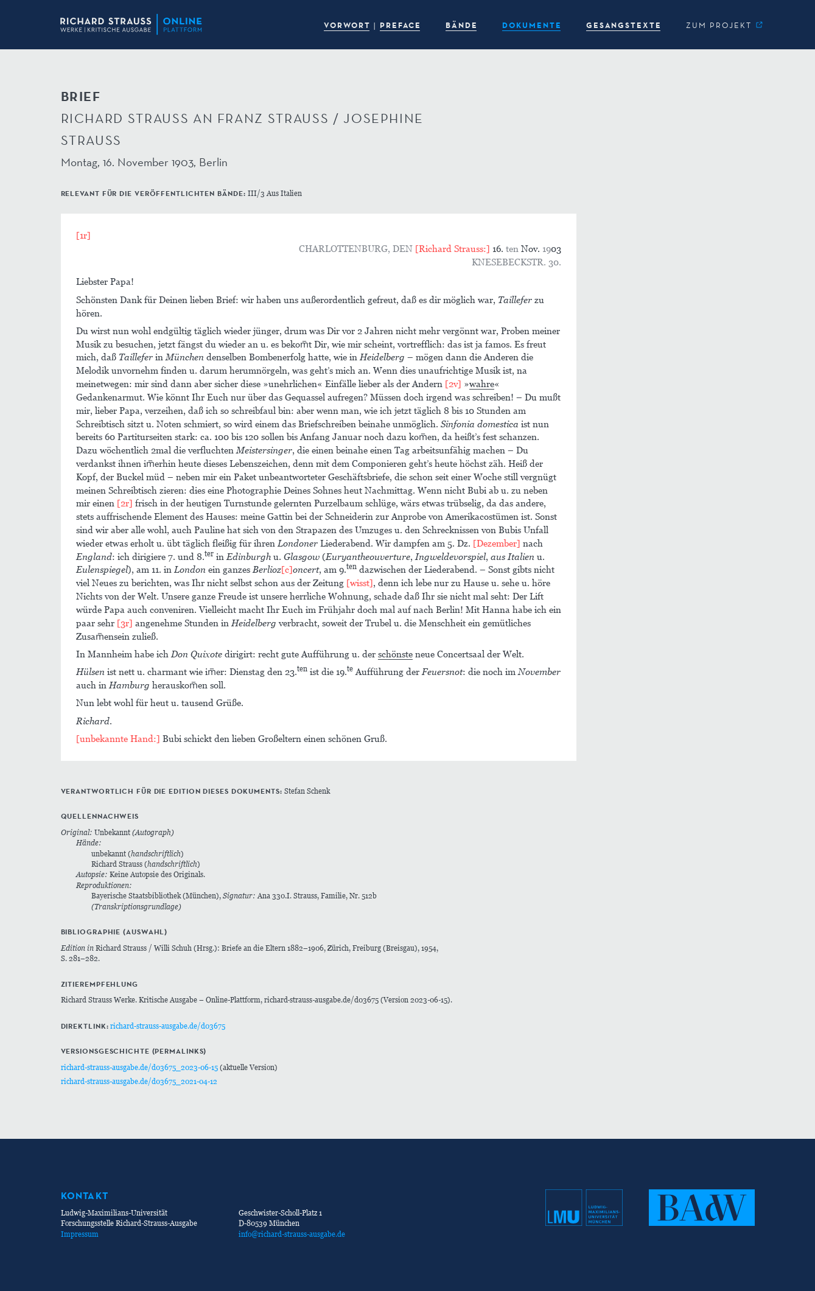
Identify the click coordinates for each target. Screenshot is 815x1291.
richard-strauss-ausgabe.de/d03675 (167, 1025)
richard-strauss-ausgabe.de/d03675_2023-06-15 (139, 1067)
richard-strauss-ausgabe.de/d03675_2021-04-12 (139, 1081)
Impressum (80, 1234)
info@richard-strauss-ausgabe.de (292, 1234)
